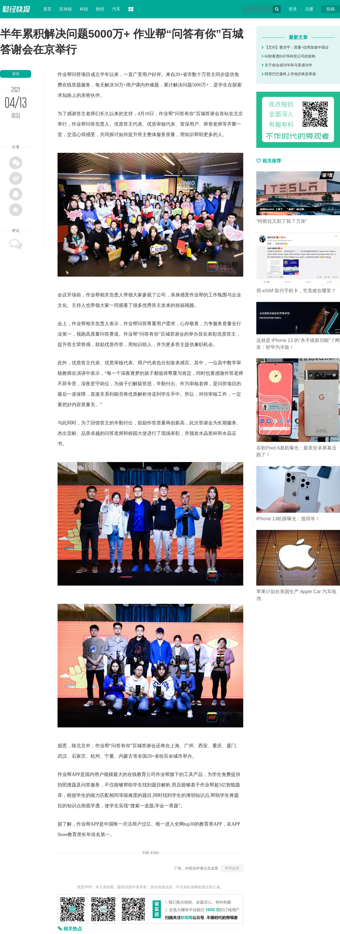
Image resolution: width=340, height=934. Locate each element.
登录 (292, 9)
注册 (309, 9)
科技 (84, 9)
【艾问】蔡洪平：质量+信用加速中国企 (295, 47)
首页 (47, 9)
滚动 (15, 74)
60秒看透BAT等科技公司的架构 (288, 56)
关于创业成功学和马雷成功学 (287, 65)
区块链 (65, 9)
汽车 (116, 9)
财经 (100, 9)
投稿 (330, 9)
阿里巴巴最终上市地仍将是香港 (289, 74)
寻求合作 (232, 868)
